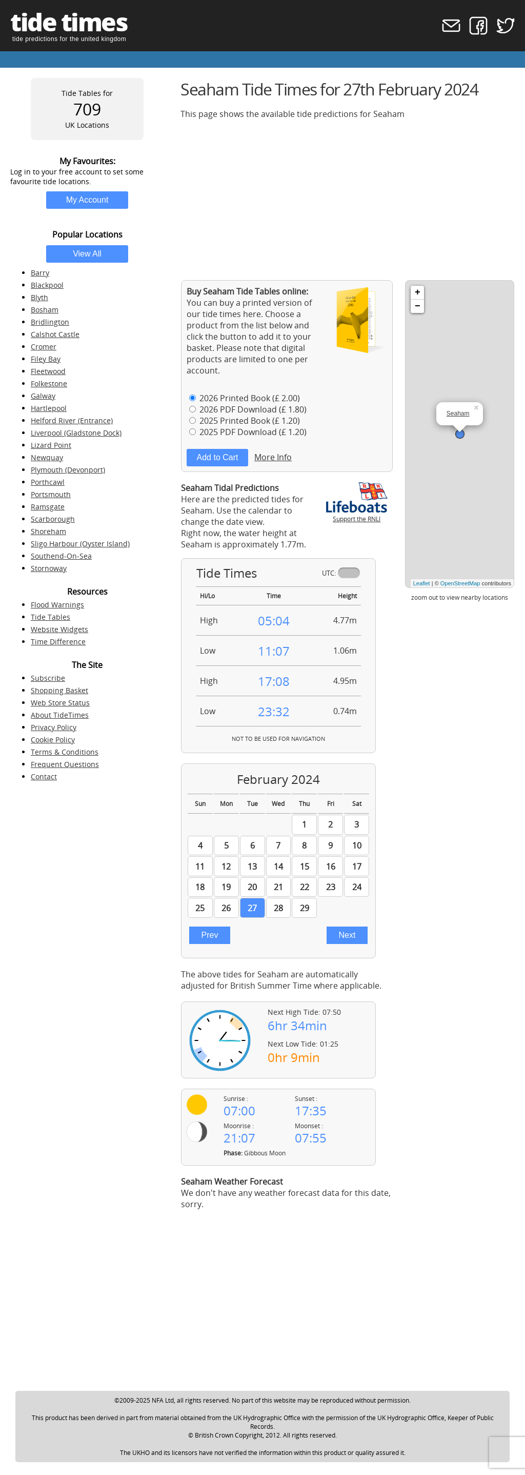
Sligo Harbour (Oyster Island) (80, 543)
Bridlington (50, 322)
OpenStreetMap (460, 583)
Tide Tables (50, 617)
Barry (40, 273)
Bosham (44, 309)
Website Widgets (59, 629)
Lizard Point (51, 445)
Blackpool (47, 285)
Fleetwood (48, 371)
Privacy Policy (53, 727)
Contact (44, 776)
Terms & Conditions (64, 752)
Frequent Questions (65, 764)
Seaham (458, 413)
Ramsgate (48, 507)
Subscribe (48, 678)
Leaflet (421, 583)
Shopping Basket (59, 690)
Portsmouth (51, 494)
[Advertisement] (347, 199)
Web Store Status (60, 702)
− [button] (417, 306)
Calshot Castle (55, 334)
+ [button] (417, 292)
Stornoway (49, 568)
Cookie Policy (53, 739)
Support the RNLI (357, 514)
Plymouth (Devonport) (68, 470)
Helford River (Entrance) (72, 420)
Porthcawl (48, 482)
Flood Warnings (57, 604)
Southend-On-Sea (61, 556)
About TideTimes (60, 715)
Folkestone (49, 383)
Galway (43, 396)
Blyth (39, 297)
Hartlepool (49, 408)
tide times (68, 21)
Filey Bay (45, 359)
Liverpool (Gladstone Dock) (76, 433)
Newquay (47, 457)
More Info (273, 457)
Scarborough (53, 519)
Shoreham (48, 531)
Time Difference (58, 641)
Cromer (43, 346)
